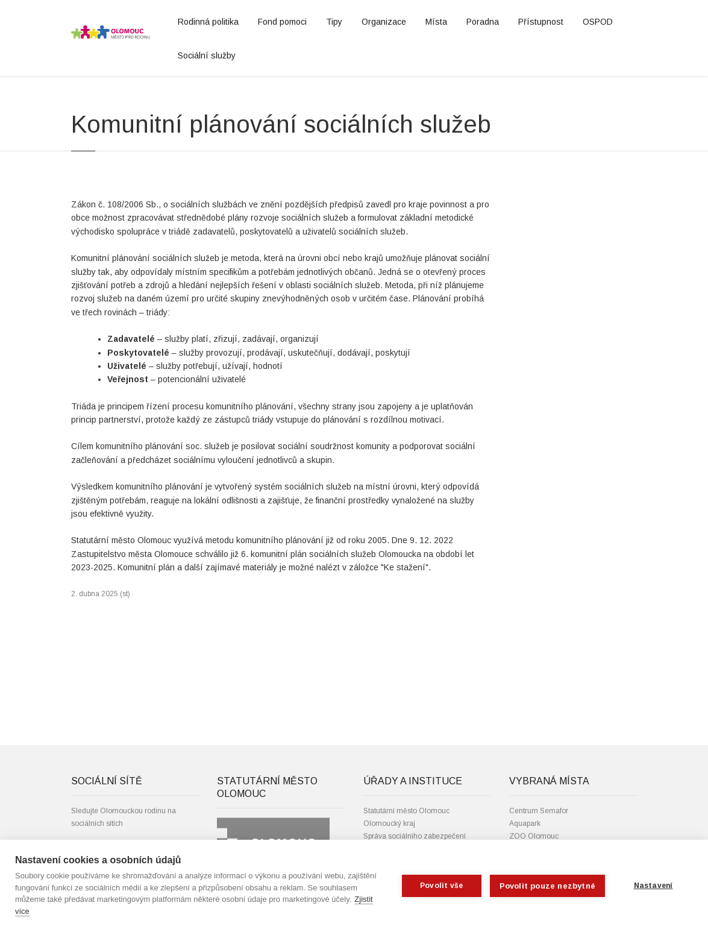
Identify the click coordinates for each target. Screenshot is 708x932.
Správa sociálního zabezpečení (414, 836)
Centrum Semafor (538, 811)
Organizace (384, 22)
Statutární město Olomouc (406, 811)
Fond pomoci (282, 22)
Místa (436, 22)
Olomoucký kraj (389, 823)
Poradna (482, 22)
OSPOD (598, 22)
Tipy (334, 22)
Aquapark (524, 823)
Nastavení (653, 885)
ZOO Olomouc (534, 836)
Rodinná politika (208, 22)
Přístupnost (540, 22)
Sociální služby (207, 55)
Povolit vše (441, 885)
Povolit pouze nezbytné (547, 885)
